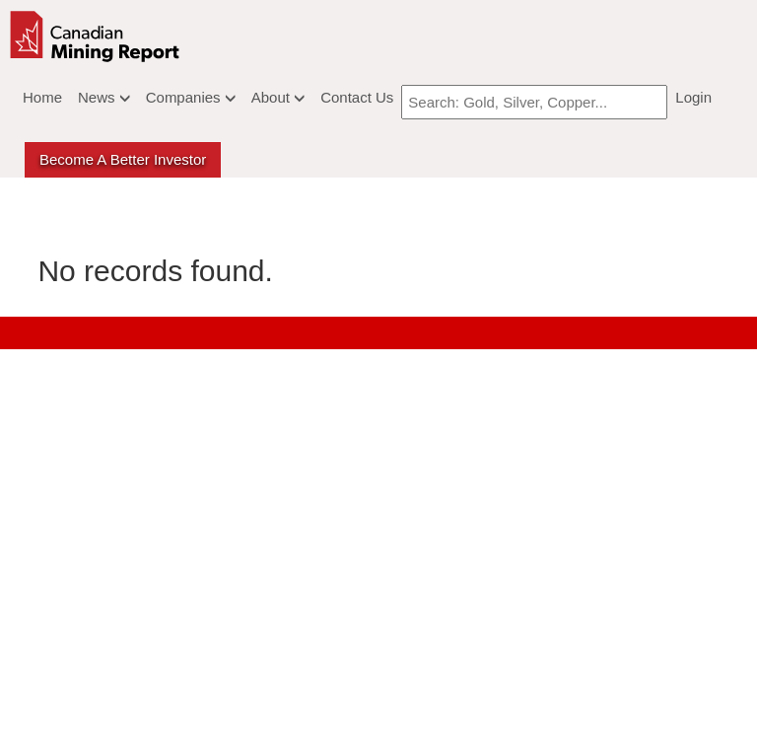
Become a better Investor (122, 159)
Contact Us (356, 97)
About (278, 97)
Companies (191, 97)
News (104, 97)
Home (42, 97)
